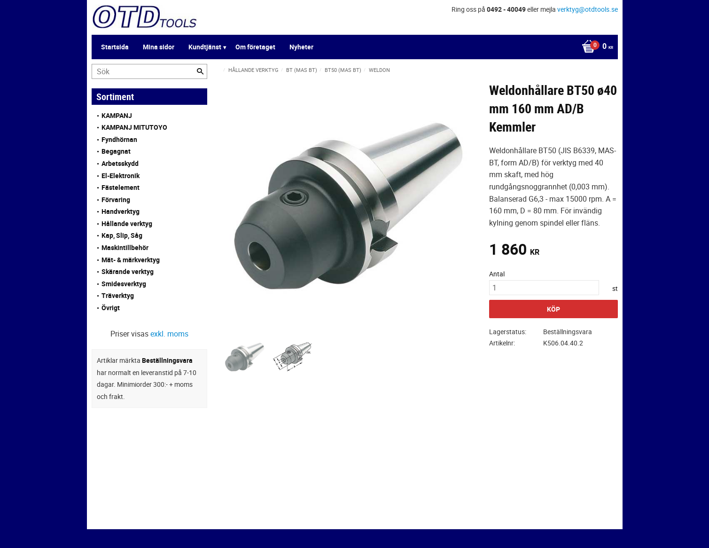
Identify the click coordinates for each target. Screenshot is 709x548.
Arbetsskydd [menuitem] (120, 163)
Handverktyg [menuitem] (120, 211)
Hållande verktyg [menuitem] (126, 223)
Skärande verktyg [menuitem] (127, 271)
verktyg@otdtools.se (587, 9)
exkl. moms (169, 334)
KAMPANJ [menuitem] (116, 115)
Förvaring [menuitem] (115, 199)
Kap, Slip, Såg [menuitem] (121, 235)
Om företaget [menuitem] (255, 46)
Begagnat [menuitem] (116, 151)
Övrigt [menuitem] (110, 307)
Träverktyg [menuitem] (117, 295)
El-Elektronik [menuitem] (120, 175)
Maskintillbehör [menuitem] (124, 247)
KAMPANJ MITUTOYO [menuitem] (134, 127)
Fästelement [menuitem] (120, 187)
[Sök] (200, 71)
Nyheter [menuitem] (301, 46)
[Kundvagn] (595, 47)
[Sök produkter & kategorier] (149, 71)
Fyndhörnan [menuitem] (119, 139)
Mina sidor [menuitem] (158, 46)
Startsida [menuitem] (115, 46)
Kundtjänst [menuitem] (204, 46)
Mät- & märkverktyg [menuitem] (130, 259)
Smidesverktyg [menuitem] (123, 283)
